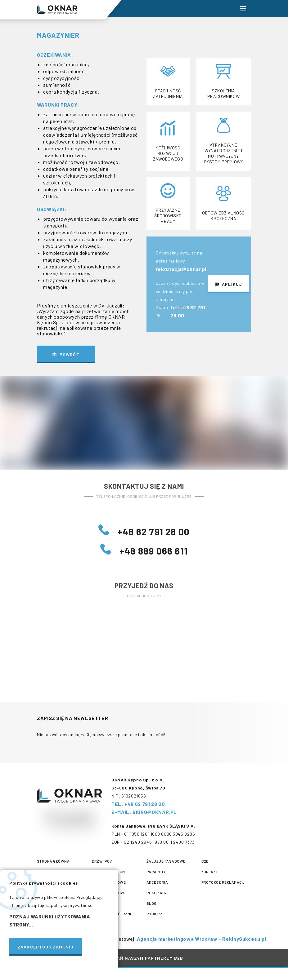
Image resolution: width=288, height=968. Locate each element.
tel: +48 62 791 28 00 (138, 804)
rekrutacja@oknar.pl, (182, 270)
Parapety (156, 871)
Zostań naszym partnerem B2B (144, 958)
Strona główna (53, 861)
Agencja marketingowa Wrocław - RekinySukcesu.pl (201, 939)
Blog (151, 903)
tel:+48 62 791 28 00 (188, 313)
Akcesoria (157, 882)
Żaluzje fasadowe (166, 861)
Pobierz (154, 914)
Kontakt (209, 871)
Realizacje (158, 893)
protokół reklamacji (223, 882)
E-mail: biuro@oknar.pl (144, 812)
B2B (205, 861)
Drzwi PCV (102, 861)
